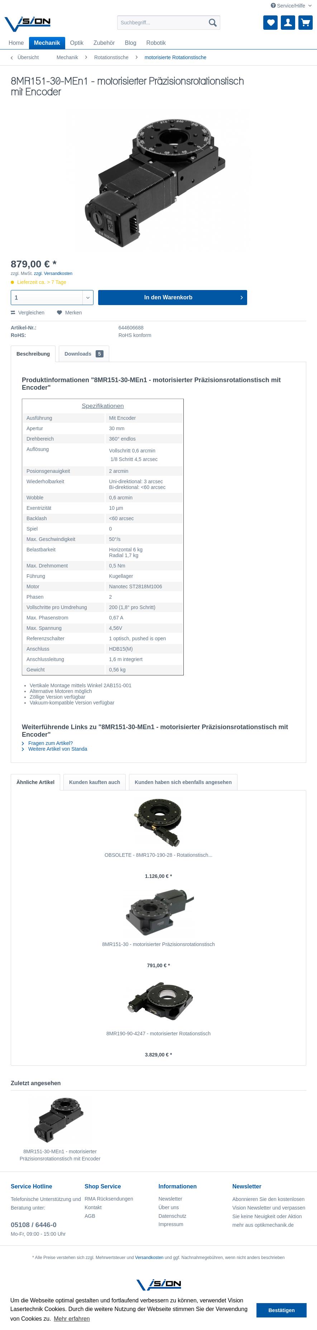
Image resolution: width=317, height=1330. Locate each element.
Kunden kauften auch (94, 782)
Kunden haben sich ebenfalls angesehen (183, 782)
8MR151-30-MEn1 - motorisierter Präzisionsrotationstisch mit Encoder (60, 1155)
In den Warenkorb (193, 296)
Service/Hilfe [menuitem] (289, 6)
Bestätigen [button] (281, 1310)
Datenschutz (173, 1216)
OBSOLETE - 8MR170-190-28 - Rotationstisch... (158, 855)
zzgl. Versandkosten (53, 273)
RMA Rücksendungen (109, 1199)
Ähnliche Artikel (35, 782)
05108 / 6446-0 (34, 1225)
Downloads (83, 353)
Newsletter (170, 1199)
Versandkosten (149, 1257)
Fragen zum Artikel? (47, 743)
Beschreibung (33, 354)
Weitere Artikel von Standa (54, 749)
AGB (90, 1216)
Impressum (171, 1224)
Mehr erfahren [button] (72, 1319)
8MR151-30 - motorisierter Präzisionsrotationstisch (158, 944)
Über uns (169, 1207)
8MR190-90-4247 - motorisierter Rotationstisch (158, 1033)
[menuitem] (168, 22)
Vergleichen (27, 312)
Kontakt (93, 1207)
